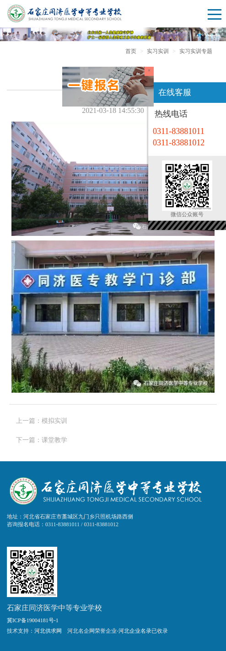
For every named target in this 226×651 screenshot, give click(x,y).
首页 (130, 51)
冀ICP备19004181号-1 (33, 620)
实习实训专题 (195, 51)
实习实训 (158, 51)
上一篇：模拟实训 (41, 420)
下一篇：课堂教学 (41, 440)
